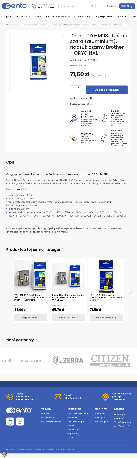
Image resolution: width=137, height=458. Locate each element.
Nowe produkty (47, 417)
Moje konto (100, 413)
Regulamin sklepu (75, 421)
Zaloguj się (100, 417)
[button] (127, 6)
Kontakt (71, 425)
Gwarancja (72, 417)
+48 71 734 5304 (46, 7)
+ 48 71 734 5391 (24, 399)
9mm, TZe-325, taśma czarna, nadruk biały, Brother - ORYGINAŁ (68, 297)
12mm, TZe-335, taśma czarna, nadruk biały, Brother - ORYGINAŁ (106, 297)
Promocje (45, 413)
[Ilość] (73, 90)
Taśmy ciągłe (28, 25)
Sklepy (70, 437)
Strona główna (12, 25)
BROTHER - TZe (44, 25)
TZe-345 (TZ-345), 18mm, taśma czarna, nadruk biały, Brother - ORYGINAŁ (29, 297)
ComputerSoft (69, 449)
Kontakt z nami (74, 429)
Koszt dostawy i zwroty (77, 413)
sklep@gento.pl (72, 398)
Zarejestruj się (101, 421)
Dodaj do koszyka (107, 90)
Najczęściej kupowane (51, 421)
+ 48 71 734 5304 (25, 396)
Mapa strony (73, 433)
